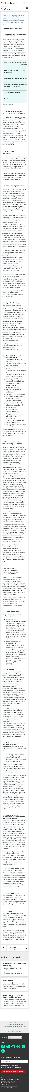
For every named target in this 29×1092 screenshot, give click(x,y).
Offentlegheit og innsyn (14, 1031)
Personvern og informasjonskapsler (14, 1026)
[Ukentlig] (8, 1067)
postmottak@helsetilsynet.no (9, 1086)
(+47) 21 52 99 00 (11, 1082)
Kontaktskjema (5, 1084)
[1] (18, 215)
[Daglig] (1, 1067)
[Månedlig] (15, 1067)
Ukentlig (10, 1067)
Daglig (3, 1067)
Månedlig (18, 1067)
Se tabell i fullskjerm (8, 104)
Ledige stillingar (15, 1022)
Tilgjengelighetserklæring (14, 1024)
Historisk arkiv (14, 1029)
